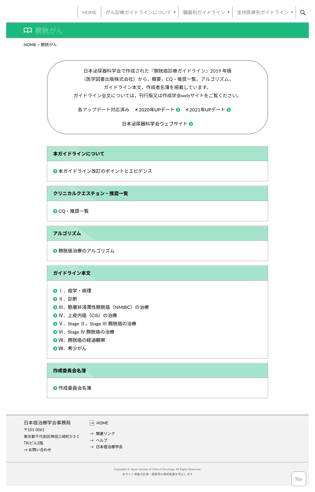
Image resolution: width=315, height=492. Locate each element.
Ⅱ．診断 (67, 299)
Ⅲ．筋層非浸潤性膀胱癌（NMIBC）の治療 (103, 307)
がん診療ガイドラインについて (138, 12)
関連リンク (105, 433)
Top (298, 478)
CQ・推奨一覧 (73, 211)
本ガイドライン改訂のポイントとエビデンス (105, 171)
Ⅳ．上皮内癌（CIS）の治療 (87, 315)
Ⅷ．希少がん (72, 348)
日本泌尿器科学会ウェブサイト (155, 123)
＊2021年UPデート (205, 109)
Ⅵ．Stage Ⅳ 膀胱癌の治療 (86, 331)
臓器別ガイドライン (204, 12)
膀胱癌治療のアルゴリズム (86, 250)
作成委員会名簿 (74, 388)
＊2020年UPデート (154, 109)
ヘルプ (101, 440)
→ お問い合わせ (37, 449)
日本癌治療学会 (109, 446)
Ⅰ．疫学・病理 (74, 290)
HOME (89, 12)
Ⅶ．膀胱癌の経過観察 (81, 340)
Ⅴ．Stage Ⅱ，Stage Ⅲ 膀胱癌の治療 (97, 323)
